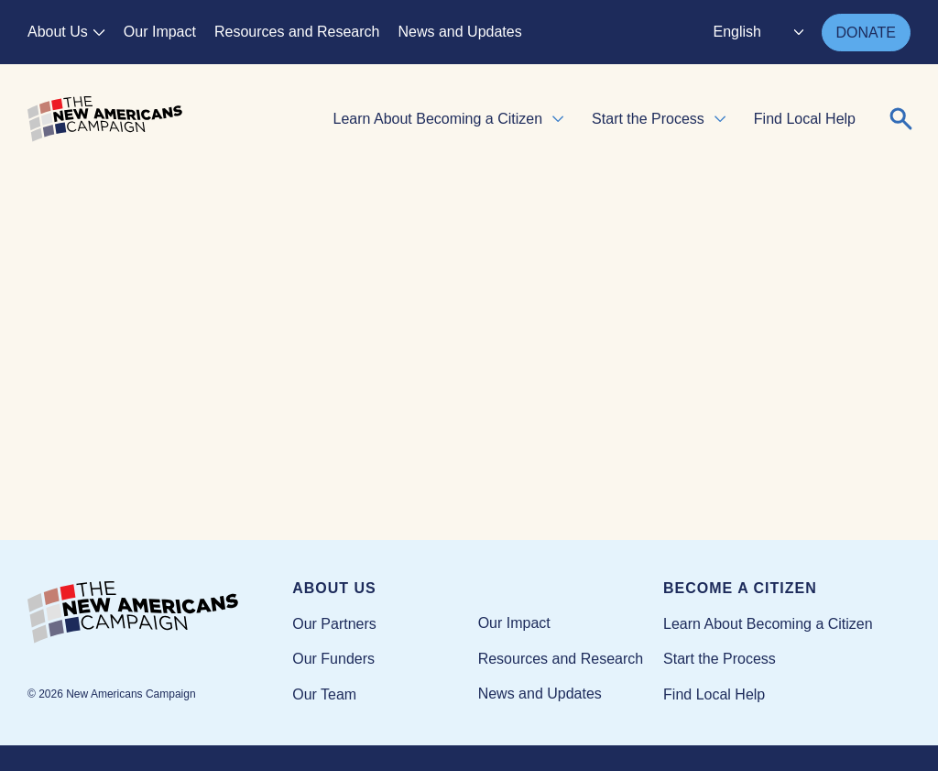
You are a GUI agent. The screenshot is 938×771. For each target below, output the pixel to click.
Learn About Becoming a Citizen (438, 119)
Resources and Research (297, 31)
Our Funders (333, 658)
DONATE (866, 32)
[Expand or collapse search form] (901, 119)
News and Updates (460, 31)
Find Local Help (805, 119)
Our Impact (160, 31)
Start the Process (648, 119)
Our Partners (334, 624)
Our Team (324, 694)
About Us (57, 31)
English (737, 31)
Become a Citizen (740, 588)
